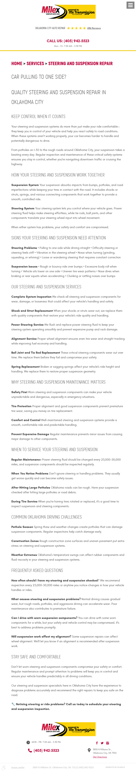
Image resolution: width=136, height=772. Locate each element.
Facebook (96, 743)
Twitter (102, 743)
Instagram (107, 743)
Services (35, 63)
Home (16, 63)
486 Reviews (94, 28)
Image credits (17, 767)
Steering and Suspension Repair (80, 63)
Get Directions (100, 757)
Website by (115, 767)
